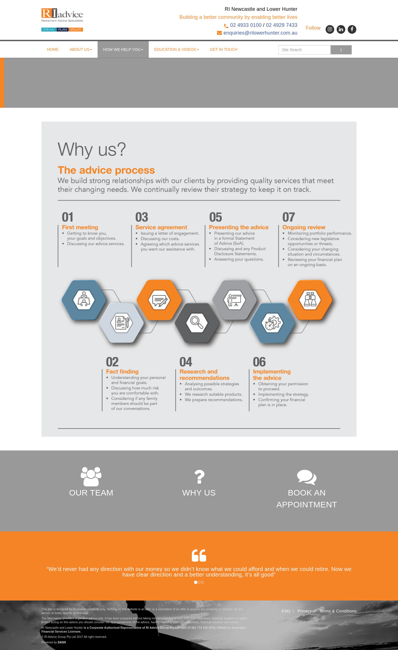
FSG (286, 611)
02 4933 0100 (246, 25)
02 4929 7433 (281, 25)
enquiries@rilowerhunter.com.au (260, 33)
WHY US (199, 482)
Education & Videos (176, 49)
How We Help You (123, 49)
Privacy (305, 611)
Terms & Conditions (338, 611)
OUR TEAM (91, 482)
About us (81, 49)
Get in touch (224, 49)
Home (53, 49)
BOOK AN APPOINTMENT (306, 488)
